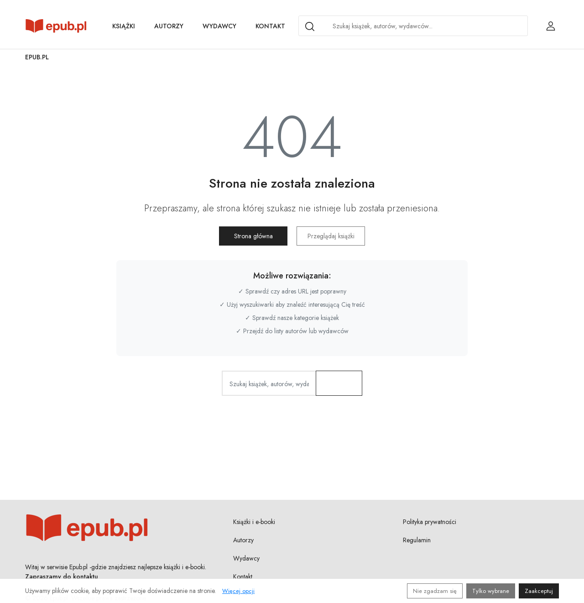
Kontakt (270, 26)
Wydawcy (219, 26)
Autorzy (168, 26)
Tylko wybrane (490, 591)
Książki (123, 26)
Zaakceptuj (539, 591)
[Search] (309, 26)
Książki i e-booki (254, 521)
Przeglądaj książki (331, 236)
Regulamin (417, 540)
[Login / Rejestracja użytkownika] (550, 26)
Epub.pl (37, 57)
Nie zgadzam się (435, 591)
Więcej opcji (238, 591)
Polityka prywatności (429, 521)
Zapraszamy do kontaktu (61, 576)
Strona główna (253, 236)
